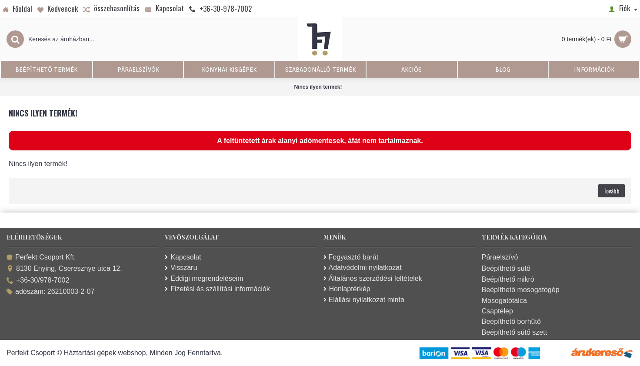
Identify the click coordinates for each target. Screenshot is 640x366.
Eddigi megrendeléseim (204, 278)
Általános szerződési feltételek (372, 278)
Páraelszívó (500, 257)
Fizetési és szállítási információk (217, 289)
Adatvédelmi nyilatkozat (362, 267)
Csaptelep (497, 311)
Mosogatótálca (504, 300)
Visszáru (181, 267)
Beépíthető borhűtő (511, 321)
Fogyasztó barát (351, 257)
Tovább (611, 190)
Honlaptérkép (346, 289)
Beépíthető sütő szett (514, 332)
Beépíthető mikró (508, 279)
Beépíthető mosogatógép (521, 289)
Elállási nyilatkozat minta (363, 299)
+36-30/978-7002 (38, 280)
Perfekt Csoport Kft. (41, 257)
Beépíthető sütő (506, 268)
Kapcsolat (183, 257)
